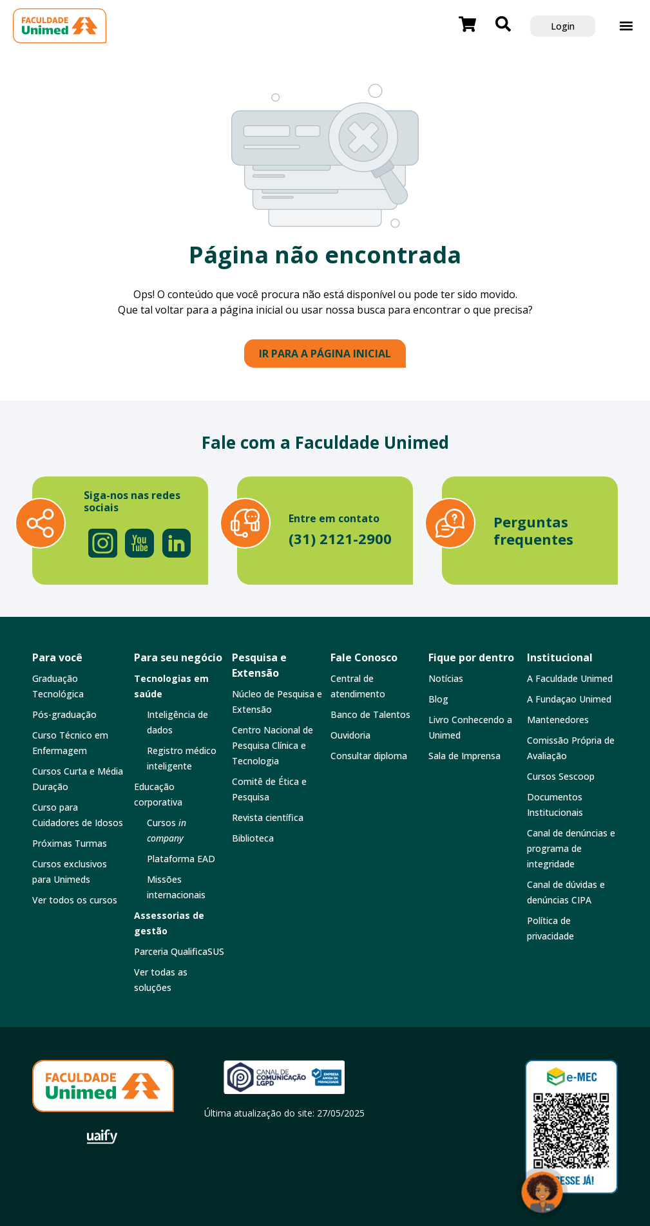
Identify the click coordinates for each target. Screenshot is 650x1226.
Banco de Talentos (370, 714)
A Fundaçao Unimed (569, 699)
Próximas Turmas (69, 843)
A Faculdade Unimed (570, 678)
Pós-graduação (64, 714)
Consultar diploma (368, 756)
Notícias (445, 678)
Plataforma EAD (181, 859)
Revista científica (267, 817)
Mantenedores (558, 719)
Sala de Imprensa (464, 756)
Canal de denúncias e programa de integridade (571, 848)
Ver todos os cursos (74, 900)
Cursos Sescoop (561, 776)
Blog (438, 699)
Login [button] (563, 26)
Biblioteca (253, 838)
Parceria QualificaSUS (179, 951)
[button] (626, 26)
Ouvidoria (350, 735)
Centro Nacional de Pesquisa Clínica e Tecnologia (272, 745)
